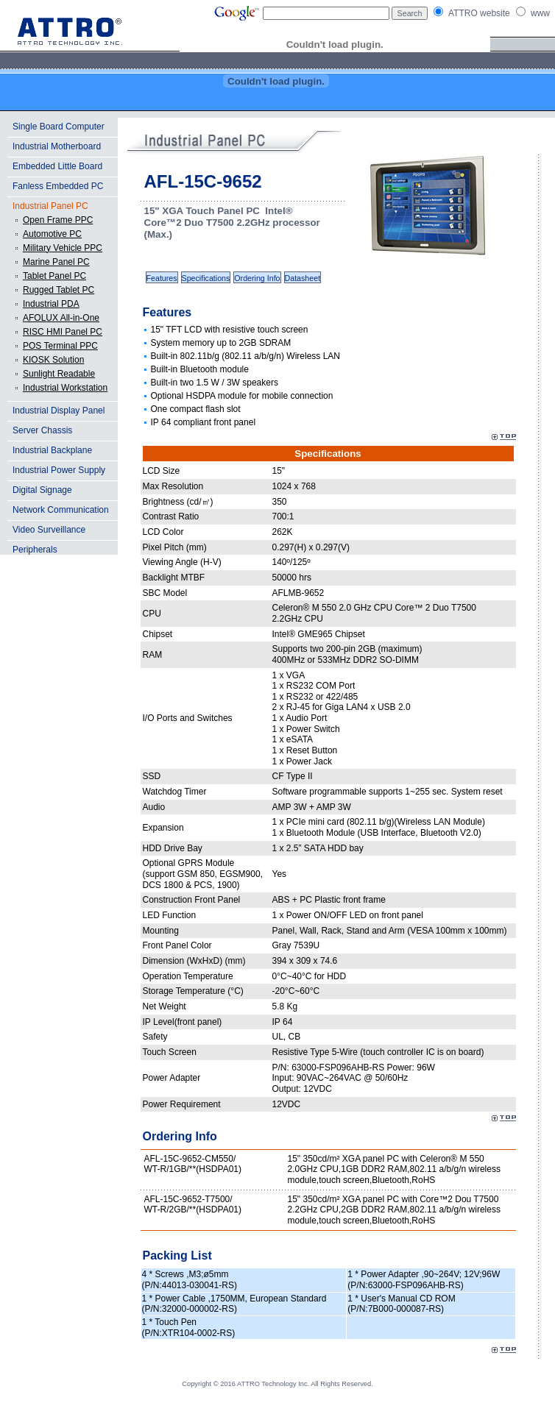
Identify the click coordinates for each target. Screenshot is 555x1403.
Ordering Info (257, 278)
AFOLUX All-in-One (61, 318)
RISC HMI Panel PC (62, 332)
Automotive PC (52, 234)
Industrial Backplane (52, 450)
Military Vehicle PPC (62, 248)
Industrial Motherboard (57, 146)
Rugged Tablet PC (58, 290)
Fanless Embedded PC (58, 186)
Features (161, 278)
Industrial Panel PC (50, 206)
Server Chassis (42, 430)
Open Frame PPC (58, 220)
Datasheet (303, 278)
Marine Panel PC (56, 262)
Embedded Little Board (57, 166)
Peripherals (35, 549)
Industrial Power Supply (59, 470)
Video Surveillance (49, 530)
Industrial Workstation (65, 388)
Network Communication (61, 510)
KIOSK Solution (53, 360)
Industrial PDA (51, 304)
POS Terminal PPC (60, 346)
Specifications (206, 278)
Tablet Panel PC (54, 276)
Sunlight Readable (59, 374)
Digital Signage (42, 490)
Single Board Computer (59, 126)
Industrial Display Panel (59, 410)
